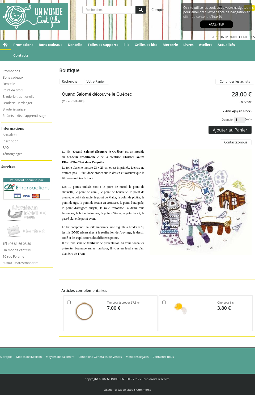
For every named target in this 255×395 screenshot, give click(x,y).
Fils (126, 44)
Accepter (216, 24)
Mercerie (170, 44)
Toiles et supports (103, 44)
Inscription (10, 141)
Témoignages (12, 154)
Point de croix (13, 90)
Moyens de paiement (60, 357)
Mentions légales (137, 357)
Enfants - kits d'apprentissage (24, 115)
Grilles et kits (146, 44)
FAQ (6, 147)
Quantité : (228, 119)
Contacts (20, 55)
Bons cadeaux (51, 44)
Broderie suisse (14, 109)
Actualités (226, 44)
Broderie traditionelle (18, 96)
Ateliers (205, 44)
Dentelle (75, 44)
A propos (6, 357)
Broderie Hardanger (17, 103)
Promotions (23, 44)
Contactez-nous (163, 357)
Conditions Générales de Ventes (100, 357)
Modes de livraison (29, 357)
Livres (188, 44)
